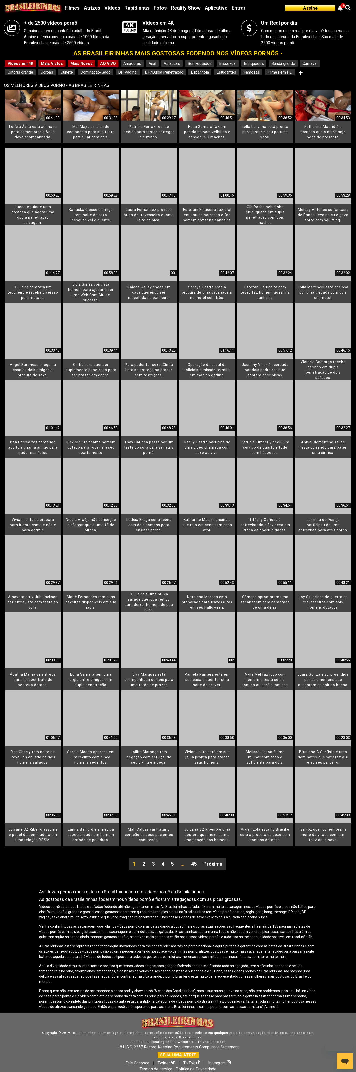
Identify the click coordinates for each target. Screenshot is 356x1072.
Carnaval (310, 63)
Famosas (252, 72)
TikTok (192, 1063)
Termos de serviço (156, 1069)
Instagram (219, 1063)
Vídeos (112, 8)
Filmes (72, 8)
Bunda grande (283, 63)
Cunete (67, 72)
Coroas (47, 72)
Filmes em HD (279, 72)
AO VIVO (108, 63)
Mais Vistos (52, 63)
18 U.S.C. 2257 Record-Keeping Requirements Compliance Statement (178, 1047)
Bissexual (227, 63)
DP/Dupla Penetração (164, 72)
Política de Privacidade (196, 1069)
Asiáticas (172, 63)
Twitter (167, 1063)
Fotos (160, 8)
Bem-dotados (200, 63)
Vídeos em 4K (20, 63)
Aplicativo (216, 8)
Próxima (212, 864)
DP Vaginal (127, 72)
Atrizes (92, 8)
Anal (152, 63)
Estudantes (226, 72)
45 (194, 864)
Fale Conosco (137, 1063)
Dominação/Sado (95, 72)
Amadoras (132, 63)
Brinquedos (254, 63)
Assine (310, 8)
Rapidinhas (137, 8)
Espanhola (200, 72)
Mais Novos (81, 63)
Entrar (239, 8)
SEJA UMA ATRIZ (178, 1055)
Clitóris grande (20, 72)
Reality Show (186, 8)
